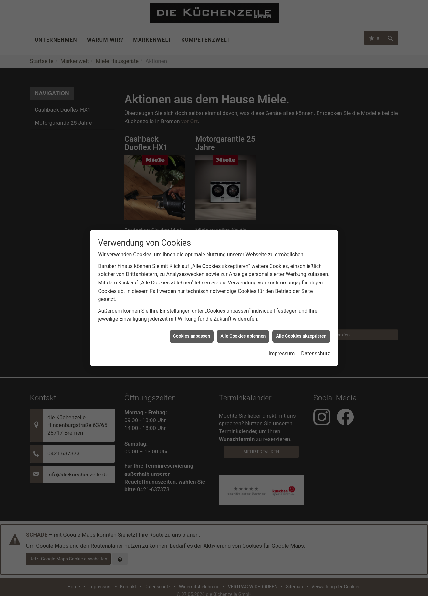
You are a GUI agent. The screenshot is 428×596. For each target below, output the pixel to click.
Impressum (282, 346)
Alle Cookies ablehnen (243, 329)
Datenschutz (315, 346)
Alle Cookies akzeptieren (301, 329)
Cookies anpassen (191, 329)
